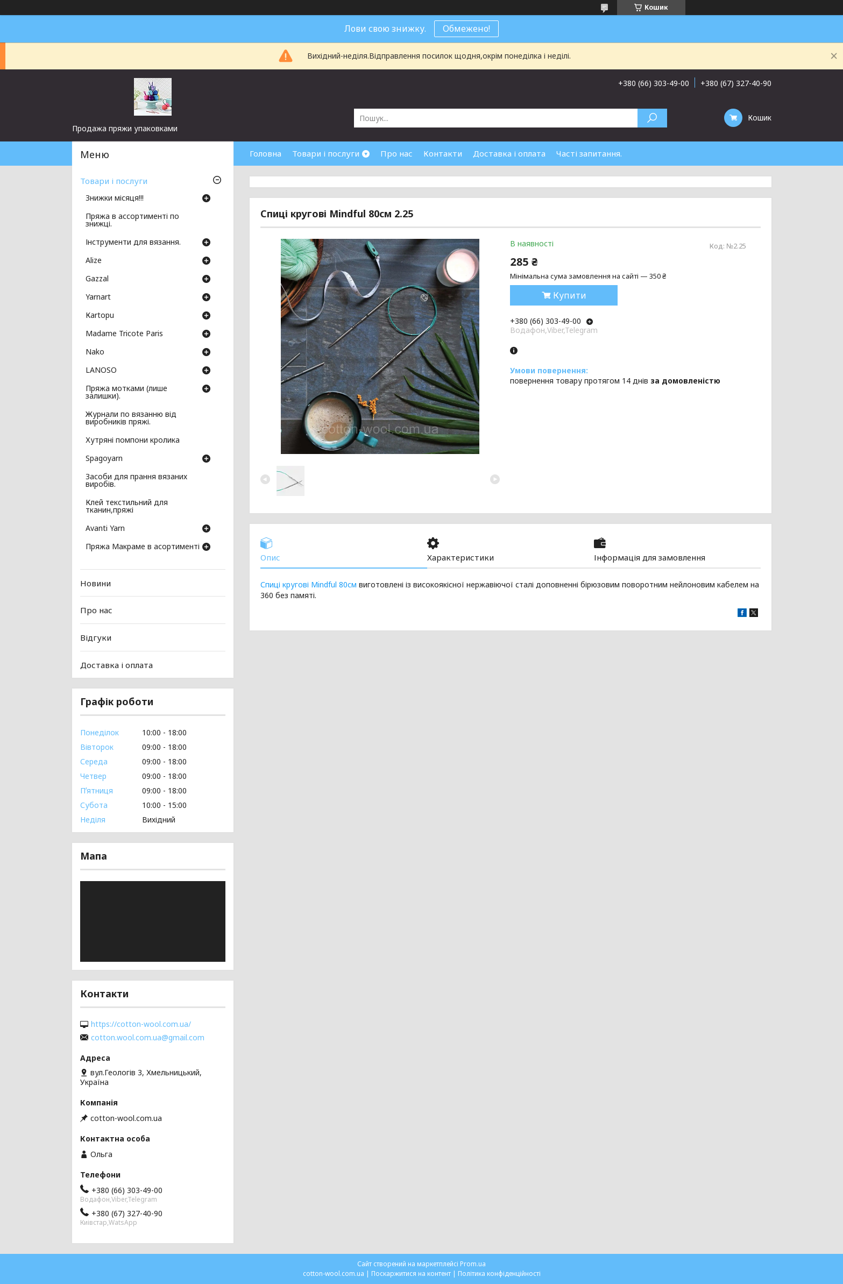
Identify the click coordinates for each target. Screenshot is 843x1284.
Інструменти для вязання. (133, 242)
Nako (95, 352)
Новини (95, 583)
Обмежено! (466, 28)
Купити (569, 295)
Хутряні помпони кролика (133, 440)
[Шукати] (652, 118)
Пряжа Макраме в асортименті (143, 547)
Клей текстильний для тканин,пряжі (127, 507)
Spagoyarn (104, 459)
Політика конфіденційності (499, 1273)
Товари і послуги (325, 153)
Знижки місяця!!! (115, 198)
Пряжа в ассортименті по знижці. (132, 220)
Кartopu (100, 315)
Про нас (396, 153)
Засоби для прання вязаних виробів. (136, 481)
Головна (265, 153)
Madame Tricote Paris (124, 334)
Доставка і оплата (509, 153)
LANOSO (101, 370)
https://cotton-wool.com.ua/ (141, 1024)
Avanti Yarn (105, 528)
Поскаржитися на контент (411, 1273)
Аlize (94, 261)
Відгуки (95, 637)
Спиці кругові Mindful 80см (308, 584)
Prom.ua (473, 1263)
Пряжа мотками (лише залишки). (126, 393)
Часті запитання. (589, 153)
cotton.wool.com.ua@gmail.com (147, 1037)
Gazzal (97, 279)
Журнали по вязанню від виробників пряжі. (131, 418)
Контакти (442, 153)
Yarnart (98, 297)
